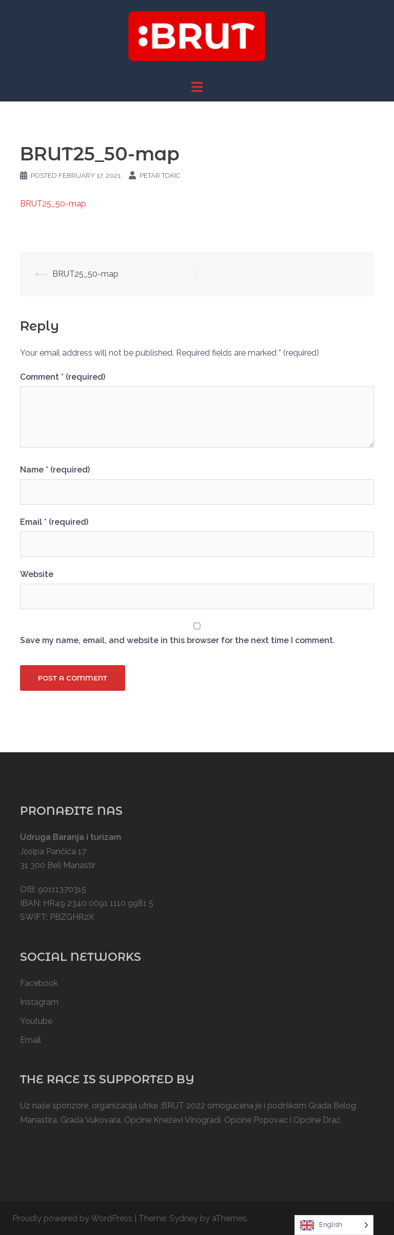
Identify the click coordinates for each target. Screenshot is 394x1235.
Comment (62, 377)
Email (54, 522)
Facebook (39, 983)
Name (55, 470)
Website (36, 574)
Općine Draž (316, 1120)
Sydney (183, 1218)
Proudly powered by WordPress (72, 1218)
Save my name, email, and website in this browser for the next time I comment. (177, 640)
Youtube (36, 1021)
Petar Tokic (160, 175)
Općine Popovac (256, 1120)
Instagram (39, 1002)
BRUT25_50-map (53, 204)
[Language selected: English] (333, 1225)
